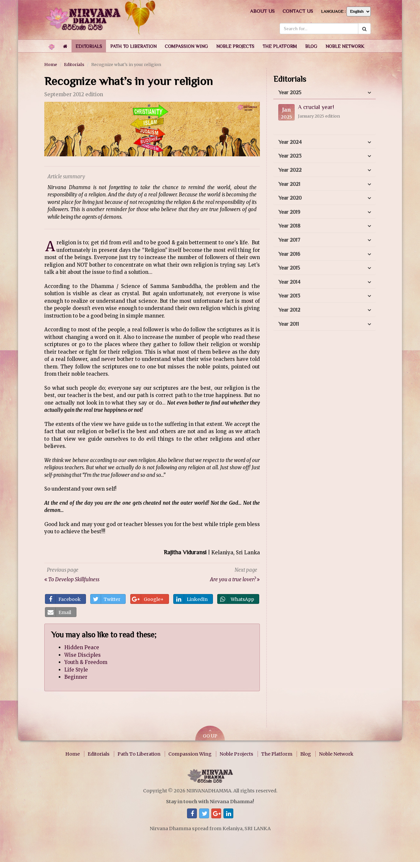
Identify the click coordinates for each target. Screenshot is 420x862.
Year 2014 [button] (289, 282)
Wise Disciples (82, 655)
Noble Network (336, 754)
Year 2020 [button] (290, 198)
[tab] (324, 93)
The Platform (276, 754)
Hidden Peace (81, 647)
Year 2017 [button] (289, 240)
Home (50, 64)
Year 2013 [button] (289, 296)
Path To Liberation (138, 754)
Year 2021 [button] (289, 184)
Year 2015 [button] (289, 268)
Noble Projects (236, 754)
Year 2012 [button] (289, 310)
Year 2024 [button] (290, 142)
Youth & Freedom (85, 662)
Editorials (74, 64)
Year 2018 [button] (289, 226)
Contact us (298, 11)
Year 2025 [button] (289, 93)
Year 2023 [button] (290, 156)
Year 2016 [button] (289, 254)
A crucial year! (316, 107)
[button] (89, 46)
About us (262, 11)
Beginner (75, 677)
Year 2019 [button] (289, 212)
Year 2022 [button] (290, 170)
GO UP (210, 733)
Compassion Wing (190, 754)
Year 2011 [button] (288, 324)
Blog (305, 754)
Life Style (76, 670)
